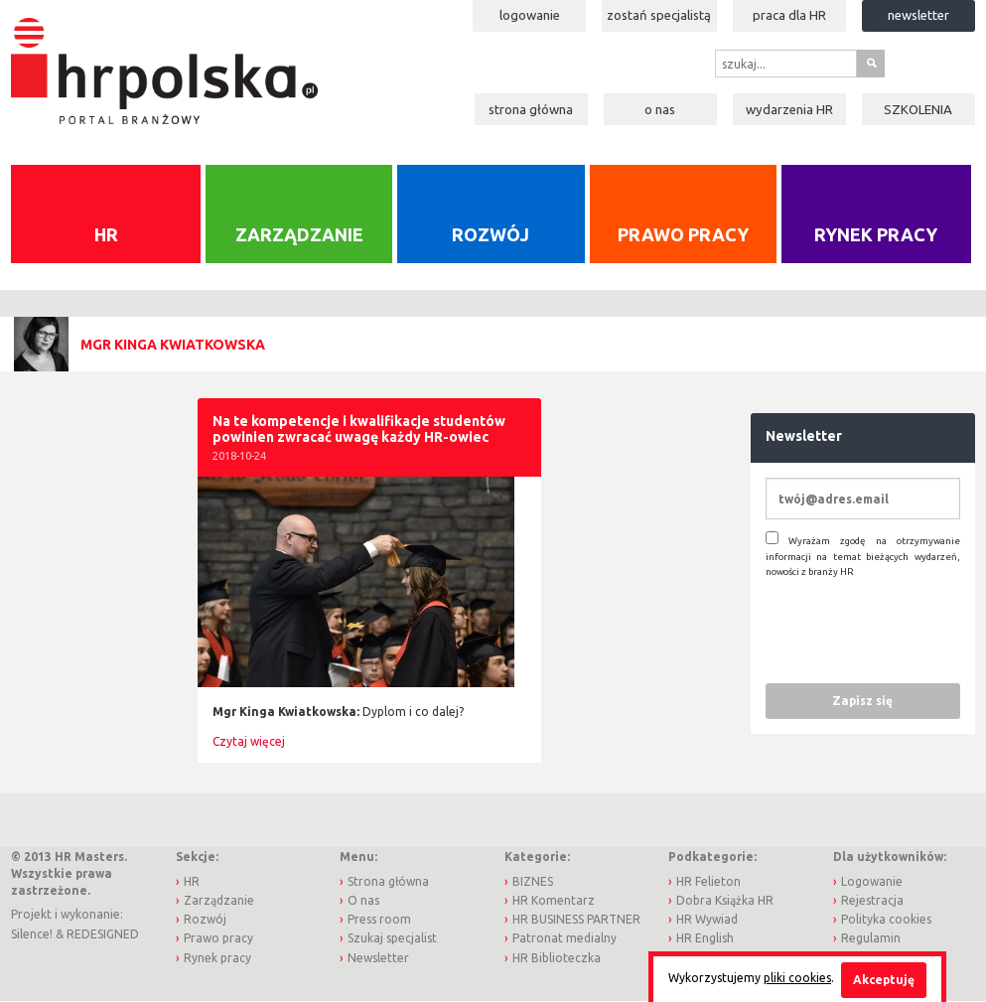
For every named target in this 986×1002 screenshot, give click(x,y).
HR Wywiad (707, 919)
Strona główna (531, 109)
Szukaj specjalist (392, 937)
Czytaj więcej (248, 741)
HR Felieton (708, 881)
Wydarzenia (789, 109)
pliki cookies (797, 977)
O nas (659, 109)
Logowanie (529, 15)
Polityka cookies (886, 919)
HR (106, 234)
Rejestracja (872, 900)
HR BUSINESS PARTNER (576, 919)
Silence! (32, 934)
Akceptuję (884, 979)
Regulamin (871, 937)
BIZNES (532, 881)
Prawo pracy (683, 234)
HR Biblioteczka (556, 957)
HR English (705, 937)
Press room (379, 919)
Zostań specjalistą (659, 15)
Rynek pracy (875, 234)
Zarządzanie (299, 234)
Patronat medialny (564, 937)
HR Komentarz (553, 900)
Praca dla (789, 15)
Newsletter (918, 15)
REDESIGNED (103, 934)
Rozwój (490, 234)
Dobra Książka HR (725, 900)
